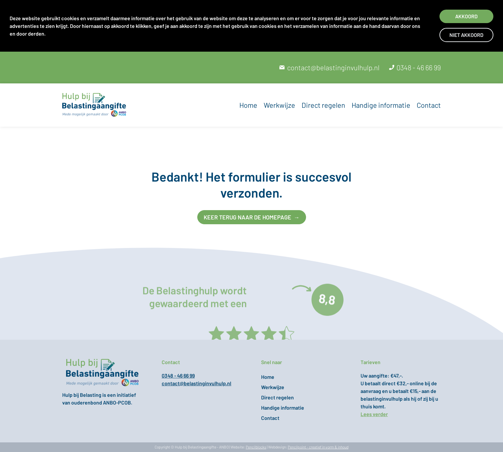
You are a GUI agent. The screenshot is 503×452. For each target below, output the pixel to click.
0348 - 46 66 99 (418, 67)
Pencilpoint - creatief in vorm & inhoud (318, 447)
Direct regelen (323, 105)
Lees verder (374, 414)
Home (248, 105)
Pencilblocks (256, 447)
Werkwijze (279, 105)
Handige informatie (381, 105)
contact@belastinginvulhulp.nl (333, 67)
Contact (429, 105)
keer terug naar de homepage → (252, 217)
